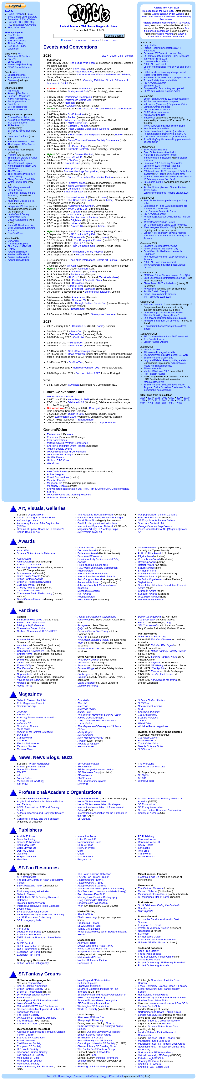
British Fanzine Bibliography (33, 963)
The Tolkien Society (28, 1014)
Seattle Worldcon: (153, 357)
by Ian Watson (168, 14)
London (129, 55)
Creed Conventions (58, 477)
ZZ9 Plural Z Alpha (27, 1023)
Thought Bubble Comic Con (90, 303)
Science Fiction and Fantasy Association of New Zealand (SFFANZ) (102, 996)
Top (49, 1076)
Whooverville (77, 237)
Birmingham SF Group (90, 1037)
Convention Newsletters (30, 651)
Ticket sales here (109, 277)
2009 (157, 403)
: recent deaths (96, 769)
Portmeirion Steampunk (78, 97)
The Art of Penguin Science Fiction (36, 517)
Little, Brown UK (87, 839)
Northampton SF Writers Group (155, 1052)
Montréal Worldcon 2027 (87, 367)
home (84, 125)
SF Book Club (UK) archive (32, 911)
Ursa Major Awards (148, 596)
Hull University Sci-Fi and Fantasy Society (161, 997)
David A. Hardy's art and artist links (97, 523)
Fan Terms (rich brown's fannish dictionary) (102, 891)
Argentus (83, 665)
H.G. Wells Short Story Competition (98, 567)
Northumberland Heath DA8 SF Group (159, 1011)
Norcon (80, 254)
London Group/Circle (150, 1014)
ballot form (165, 157)
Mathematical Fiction (89, 957)
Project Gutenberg (148, 962)
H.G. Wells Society (27, 1049)
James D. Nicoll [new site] (21, 225)
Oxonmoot (87, 231)
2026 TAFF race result (155, 64)
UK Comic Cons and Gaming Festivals (69, 494)
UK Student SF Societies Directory (36, 1017)
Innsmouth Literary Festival (87, 251)
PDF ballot (159, 174)
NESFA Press (85, 844)
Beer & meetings (32, 985)
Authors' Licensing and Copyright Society (40, 813)
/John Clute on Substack (165, 318)
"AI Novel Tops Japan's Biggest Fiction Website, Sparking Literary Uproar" (163, 314)
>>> (20, 53)
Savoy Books (145, 844)
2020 (179, 397)
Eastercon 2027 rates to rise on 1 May (163, 53)
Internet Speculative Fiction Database (38, 905)
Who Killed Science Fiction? (93, 639)
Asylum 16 (77, 226)
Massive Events (56, 480)
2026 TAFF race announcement (160, 262)
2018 (143, 400)
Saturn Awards (146, 567)
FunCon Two (75, 362)
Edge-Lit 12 (78, 243)
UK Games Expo (77, 146)
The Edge (22, 740)
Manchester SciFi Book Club (154, 1040)
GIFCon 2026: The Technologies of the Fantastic (104, 108)
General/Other (21, 77)
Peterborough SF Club (151, 1058)
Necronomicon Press (89, 842)
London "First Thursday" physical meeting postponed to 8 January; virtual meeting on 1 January (166, 236)
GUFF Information (27, 949)
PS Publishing (146, 836)
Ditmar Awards (86, 547)
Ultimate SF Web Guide (151, 942)
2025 (143, 397)
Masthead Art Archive (25, 25)
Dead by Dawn (76, 353)
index (24, 908)
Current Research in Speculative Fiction (90, 177)
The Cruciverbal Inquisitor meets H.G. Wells (166, 355)
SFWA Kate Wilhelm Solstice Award (162, 91)
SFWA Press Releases (19, 67)
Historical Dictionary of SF (31, 902)
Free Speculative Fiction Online (156, 956)
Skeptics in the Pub (28, 1011)
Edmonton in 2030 (65, 416)
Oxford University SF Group (153, 1055)
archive (158, 706)
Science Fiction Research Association (159, 810)
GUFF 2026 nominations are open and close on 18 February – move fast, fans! (168, 178)
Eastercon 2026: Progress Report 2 (162, 165)
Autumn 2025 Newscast (166, 336)
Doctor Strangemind (18, 219)
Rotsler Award (146, 564)
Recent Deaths (15, 38)
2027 (105, 55)
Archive (112, 26)
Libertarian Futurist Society (32, 1052)
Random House (147, 839)
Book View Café (26, 844)
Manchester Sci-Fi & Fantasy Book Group (161, 1043)
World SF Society (87, 1009)
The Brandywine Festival (88, 240)
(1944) (91, 879)
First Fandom (24, 997)
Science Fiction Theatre (161, 1038)
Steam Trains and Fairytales (84, 134)
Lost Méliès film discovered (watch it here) (165, 136)
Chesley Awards (26, 587)
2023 (157, 397)
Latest (41, 766)
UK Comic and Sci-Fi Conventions (66, 451)
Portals (32, 763)
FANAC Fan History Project (93, 876)
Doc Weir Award (87, 550)
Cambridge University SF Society (96, 1043)
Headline (22, 859)
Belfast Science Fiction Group (94, 1034)
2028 (113, 55)
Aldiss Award (14, 125)
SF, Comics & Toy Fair (82, 234)
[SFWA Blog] (20, 64)
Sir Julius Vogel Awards (151, 579)
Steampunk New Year (103, 314)
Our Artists (13, 241)
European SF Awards (90, 556)
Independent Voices (18, 206)
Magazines (24, 96)
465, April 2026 (166, 7)
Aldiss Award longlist (154, 115)
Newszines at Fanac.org (151, 636)
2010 (150, 403)
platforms (148, 174)
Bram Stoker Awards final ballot (160, 152)
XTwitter (31, 19)
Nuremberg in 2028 (78, 399)
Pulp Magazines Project (30, 703)
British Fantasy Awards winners (160, 294)
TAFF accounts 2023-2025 (157, 296)
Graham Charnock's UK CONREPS (37, 631)
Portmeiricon (86, 88)
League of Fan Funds (29, 931)
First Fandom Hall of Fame (93, 564)
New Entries (14, 35)
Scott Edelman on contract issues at (165, 278)
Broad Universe (26, 1040)
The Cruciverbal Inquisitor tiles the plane (164, 125)
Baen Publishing (26, 839)
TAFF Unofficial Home (29, 937)
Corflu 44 (78, 337)
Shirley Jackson (147, 573)
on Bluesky (17, 251)
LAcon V (75, 223)
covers (27, 520)
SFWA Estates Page (89, 925)
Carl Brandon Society (29, 1043)
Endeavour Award (88, 553)
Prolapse (83, 625)
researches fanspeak (167, 101)
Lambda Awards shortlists (157, 107)
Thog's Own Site (16, 27)
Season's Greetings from (160, 246)
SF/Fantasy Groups (18, 109)
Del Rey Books (25, 850)
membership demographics (157, 390)
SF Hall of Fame (147, 570)
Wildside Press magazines (153, 726)
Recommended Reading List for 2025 (166, 192)
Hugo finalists (150, 45)
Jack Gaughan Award (19, 187)
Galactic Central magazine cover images (101, 517)
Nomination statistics (161, 365)
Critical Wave (24, 653)
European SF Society (19, 56)
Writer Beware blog (18, 182)
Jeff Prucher (150, 101)
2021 (171, 397)
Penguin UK (84, 859)
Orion (81, 853)
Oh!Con (71, 265)
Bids (10, 77)
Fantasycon (77, 274)
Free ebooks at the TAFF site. (158, 11)
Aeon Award (24, 558)
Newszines (43, 763)
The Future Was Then (82, 62)
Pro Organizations (17, 101)
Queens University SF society (103, 1031)
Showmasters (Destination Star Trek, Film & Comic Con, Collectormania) (88, 488)
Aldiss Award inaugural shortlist (159, 352)
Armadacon (78, 297)
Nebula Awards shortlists (156, 128)
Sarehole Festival (78, 149)
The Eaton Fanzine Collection (94, 874)
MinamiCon (76, 342)
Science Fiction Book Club (163, 1026)
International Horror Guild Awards (96, 576)
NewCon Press (15, 233)
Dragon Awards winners (156, 342)
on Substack (17, 40)
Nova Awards (85, 599)
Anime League (55, 474)
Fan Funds (22, 93)
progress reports (182, 77)
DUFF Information (27, 946)
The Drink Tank (146, 619)
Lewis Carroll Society (18, 214)
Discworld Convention (81, 205)
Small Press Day (73, 191)
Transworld (144, 853)
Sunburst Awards (147, 593)
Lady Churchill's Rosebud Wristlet (97, 720)
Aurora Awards (25, 573)
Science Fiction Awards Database (36, 553)
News (17, 217)
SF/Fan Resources (17, 107)
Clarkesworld (24, 737)
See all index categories (17, 47)
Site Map (29, 22)
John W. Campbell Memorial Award (97, 585)
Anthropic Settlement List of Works (161, 320)
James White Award (89, 582)
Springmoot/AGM (78, 91)
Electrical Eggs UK (148, 876)
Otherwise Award (147, 547)
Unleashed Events (57, 497)
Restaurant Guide (181, 387)
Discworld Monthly (88, 685)
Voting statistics (180, 360)
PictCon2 (73, 277)
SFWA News (85, 775)
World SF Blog (146, 780)
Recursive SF (85, 963)
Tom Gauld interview (154, 339)
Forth (94, 1054)
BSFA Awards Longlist (155, 214)
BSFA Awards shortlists (155, 149)
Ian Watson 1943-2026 (155, 58)
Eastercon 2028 (152, 85)
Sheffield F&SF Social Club (153, 1066)
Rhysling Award (147, 562)
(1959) (91, 882)
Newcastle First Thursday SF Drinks (158, 1046)
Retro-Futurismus (148, 517)
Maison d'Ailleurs (147, 891)
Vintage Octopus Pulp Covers (155, 526)
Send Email (14, 16)
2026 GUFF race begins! (156, 155)
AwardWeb (23, 550)
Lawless (71, 105)
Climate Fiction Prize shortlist (158, 109)
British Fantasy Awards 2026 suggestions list (166, 98)
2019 (186, 397)
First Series (162, 674)
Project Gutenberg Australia (153, 965)
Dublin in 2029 (76, 413)
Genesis (110, 1023)
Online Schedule (162, 387)
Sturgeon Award (147, 590)
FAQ (10, 25)
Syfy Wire (83, 783)
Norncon (70, 102)
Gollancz (22, 853)
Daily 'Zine (167, 357)
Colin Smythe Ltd (27, 847)
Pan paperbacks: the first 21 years (157, 514)
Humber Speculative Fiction (153, 1000)
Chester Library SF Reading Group (97, 1046)
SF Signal (143, 775)
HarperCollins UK (27, 856)
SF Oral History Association (93, 1003)
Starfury (51, 491)
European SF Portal (149, 925)
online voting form (175, 174)
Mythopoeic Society (28, 1063)
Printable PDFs (15, 22)
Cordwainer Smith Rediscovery (34, 593)
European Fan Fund (18, 136)
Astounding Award (27, 567)
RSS (22, 19)
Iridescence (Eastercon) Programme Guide (165, 104)
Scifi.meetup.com (87, 983)
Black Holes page (88, 917)
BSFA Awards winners (155, 83)
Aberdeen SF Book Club (91, 1017)
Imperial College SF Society (163, 1020)
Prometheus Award (148, 559)
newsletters (167, 77)
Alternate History (87, 942)
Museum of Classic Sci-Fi (21, 201)
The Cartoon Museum (150, 888)
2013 (179, 400)
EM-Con (73, 160)
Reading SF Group (148, 1061)
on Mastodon (18, 257)
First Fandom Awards (154, 374)
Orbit (80, 850)
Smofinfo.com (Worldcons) (93, 902)
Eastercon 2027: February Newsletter (163, 163)
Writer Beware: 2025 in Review (159, 222)
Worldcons (53, 463)
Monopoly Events (57, 485)
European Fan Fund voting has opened (164, 88)
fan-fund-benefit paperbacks (166, 29)
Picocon (166, 1023)
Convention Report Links (31, 628)
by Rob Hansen (166, 18)
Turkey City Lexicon (89, 928)
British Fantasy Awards (30, 578)
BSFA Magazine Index (29, 885)
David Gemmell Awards (30, 599)
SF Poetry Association (19, 130)
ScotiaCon (76, 331)
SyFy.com (143, 933)
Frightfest (76, 220)
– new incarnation (36, 717)
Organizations (35, 514)
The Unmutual (25, 1020)
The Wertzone (15, 171)
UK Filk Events (55, 457)
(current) (92, 885)
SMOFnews (84, 778)
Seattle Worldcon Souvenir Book (160, 384)
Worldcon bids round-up (60, 396)
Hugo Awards (85, 570)
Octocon (83, 268)
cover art (90, 531)
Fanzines (12, 96)
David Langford (29, 16)
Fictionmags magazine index (33, 891)
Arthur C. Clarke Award (30, 564)
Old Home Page (92, 26)
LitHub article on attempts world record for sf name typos (164, 73)
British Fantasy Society (30, 988)
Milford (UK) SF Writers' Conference (67, 442)
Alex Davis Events (57, 471)
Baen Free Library (148, 950)
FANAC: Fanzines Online (31, 622)
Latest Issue (69, 26)
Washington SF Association (93, 1006)
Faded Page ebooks (149, 953)
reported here (85, 419)
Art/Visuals (13, 90)
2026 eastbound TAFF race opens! (161, 171)
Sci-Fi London (76, 114)
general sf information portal (42, 1000)
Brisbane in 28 (76, 402)
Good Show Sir (86, 520)
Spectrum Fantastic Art (151, 523)
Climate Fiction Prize (18, 117)
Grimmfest (76, 271)
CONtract (73, 384)
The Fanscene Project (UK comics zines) (21, 175)
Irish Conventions (57, 440)
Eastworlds (13, 149)
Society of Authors (148, 813)
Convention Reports (18, 243)
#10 (154, 304)
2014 (171, 400)
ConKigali (94, 408)
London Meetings (17, 75)
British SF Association (29, 991)
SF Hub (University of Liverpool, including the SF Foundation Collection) (40, 916)
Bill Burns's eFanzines (29, 619)
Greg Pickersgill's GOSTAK (93, 900)
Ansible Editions (152, 22)
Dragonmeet (78, 308)
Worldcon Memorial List (151, 766)
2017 (150, 400)
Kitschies (83, 588)
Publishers (13, 104)
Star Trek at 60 (84, 71)
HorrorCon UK (74, 157)
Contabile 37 (79, 326)
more (70, 434)
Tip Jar (29, 14)
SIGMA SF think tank (89, 985)
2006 (179, 403)
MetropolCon (72, 168)
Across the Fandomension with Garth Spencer (21, 121)
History (11, 249)
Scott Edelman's (159, 905)
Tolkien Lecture (72, 120)
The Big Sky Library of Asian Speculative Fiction (22, 159)
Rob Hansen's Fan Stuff (91, 894)
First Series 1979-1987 (19, 246)
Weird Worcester (77, 185)
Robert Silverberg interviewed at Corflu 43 (165, 134)
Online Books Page (149, 959)
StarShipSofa (145, 911)
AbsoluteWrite (85, 914)
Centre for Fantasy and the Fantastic (37, 818)
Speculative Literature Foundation (157, 939)
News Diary (89, 772)
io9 (18, 775)
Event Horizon (146, 740)
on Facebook (18, 254)
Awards (12, 93)
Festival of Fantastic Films (87, 280)
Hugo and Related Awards (157, 360)
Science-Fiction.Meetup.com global (97, 1000)
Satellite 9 (73, 125)
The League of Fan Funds (21, 144)
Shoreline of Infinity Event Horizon (66, 445)
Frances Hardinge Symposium (81, 171)
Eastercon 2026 (152, 77)
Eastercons (53, 434)
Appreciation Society (33, 994)
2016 (157, 400)
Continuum (74, 188)
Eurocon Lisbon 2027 (88, 373)
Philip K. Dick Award (149, 553)
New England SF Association (94, 980)
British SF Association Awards (34, 581)
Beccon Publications (28, 842)
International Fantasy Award (93, 573)
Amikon (72, 117)
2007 (171, 403)
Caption (75, 211)
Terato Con (75, 334)
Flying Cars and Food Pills (21, 179)
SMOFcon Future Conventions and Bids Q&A (167, 275)
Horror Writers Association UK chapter (99, 804)
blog (168, 622)
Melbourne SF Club (28, 1057)
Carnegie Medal (26, 584)
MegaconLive (54, 483)
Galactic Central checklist (31, 700)
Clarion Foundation (88, 798)
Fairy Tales (79, 68)
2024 (150, 397)
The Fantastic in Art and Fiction (95, 514)
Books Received (16, 14)
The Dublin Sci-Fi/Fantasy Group (96, 1049)
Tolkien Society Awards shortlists (160, 80)
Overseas (13, 80)
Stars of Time (72, 163)
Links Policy (91, 1076)
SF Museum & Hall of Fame (153, 897)
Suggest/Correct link (112, 1076)
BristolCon (78, 283)
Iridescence (149, 117)
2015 (164, 400)
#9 (154, 382)
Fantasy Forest (76, 182)
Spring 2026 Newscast (165, 224)
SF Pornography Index (30, 920)
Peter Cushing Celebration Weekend (88, 128)
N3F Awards (84, 593)
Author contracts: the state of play (161, 248)
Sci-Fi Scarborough (79, 351)
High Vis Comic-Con (83, 245)
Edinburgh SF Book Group (93, 1066)
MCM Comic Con (77, 123)
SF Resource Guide (149, 936)
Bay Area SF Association (31, 1037)
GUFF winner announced (156, 112)
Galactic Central (26, 894)
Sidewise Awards (152, 368)
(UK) (148, 714)
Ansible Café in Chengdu (156, 291)
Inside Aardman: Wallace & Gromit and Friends (103, 74)
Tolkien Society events (59, 448)
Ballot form (185, 171)
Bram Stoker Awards (28, 576)
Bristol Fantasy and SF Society (95, 1040)
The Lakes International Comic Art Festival (93, 259)
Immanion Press (87, 836)
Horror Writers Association (92, 801)
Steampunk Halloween (97, 291)
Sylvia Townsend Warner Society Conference (93, 140)
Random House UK (149, 842)
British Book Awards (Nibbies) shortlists (164, 131)
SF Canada (84, 818)
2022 (164, 397)
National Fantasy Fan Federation (35, 1066)
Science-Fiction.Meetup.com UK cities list (40, 1009)
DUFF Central (25, 943)
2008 (164, 403)
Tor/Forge (143, 850)
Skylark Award (15, 190)
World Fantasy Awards (151, 599)
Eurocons (52, 437)
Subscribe (13, 19)
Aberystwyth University (91, 1020)
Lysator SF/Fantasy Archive (153, 928)
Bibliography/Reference (30, 625)
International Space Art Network (96, 526)
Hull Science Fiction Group (21, 141)
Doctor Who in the (95, 945)
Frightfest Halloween (84, 288)
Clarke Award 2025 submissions (160, 283)
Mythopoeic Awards (89, 590)
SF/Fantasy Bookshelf (172, 962)
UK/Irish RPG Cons (58, 460)
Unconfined (76, 345)
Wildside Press (146, 856)
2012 (186, 400)
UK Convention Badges (60, 454)
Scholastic (144, 847)
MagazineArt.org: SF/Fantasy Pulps (98, 529)
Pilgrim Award (146, 556)
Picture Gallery (15, 43)
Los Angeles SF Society (30, 1054)
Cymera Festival (83, 154)
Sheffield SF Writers (149, 1064)
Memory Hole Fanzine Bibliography (97, 897)
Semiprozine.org (26, 706)
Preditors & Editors (88, 923)
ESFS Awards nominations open (160, 168)
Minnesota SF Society (29, 1060)
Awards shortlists (156, 61)
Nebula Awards (86, 596)
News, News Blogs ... (19, 98)
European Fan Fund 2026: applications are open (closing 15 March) (165, 207)
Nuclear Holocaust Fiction (92, 960)
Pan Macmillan (86, 856)
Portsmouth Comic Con (78, 99)
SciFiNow (22, 783)
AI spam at (152, 349)
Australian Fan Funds (29, 934)
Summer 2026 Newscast (166, 56)
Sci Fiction (144, 749)
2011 (143, 403)
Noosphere (144, 930)
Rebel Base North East (79, 200)
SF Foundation (146, 804)
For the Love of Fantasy (84, 217)
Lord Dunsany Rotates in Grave (160, 211)
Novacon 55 (79, 300)
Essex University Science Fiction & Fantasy (162, 985)
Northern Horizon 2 (77, 197)
